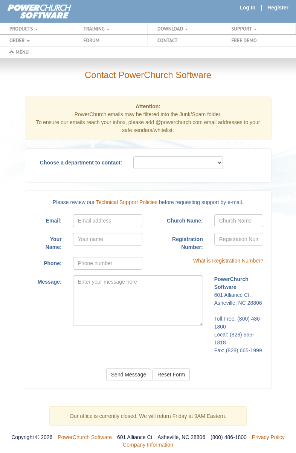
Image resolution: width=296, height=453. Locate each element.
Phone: (52, 263)
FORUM (92, 40)
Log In (247, 8)
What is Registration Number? (228, 261)
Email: (54, 221)
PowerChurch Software (85, 437)
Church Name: (185, 221)
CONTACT (167, 40)
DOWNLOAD (172, 28)
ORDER (19, 40)
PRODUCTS (23, 28)
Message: (50, 282)
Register (277, 8)
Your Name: (54, 243)
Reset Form (171, 375)
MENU (19, 52)
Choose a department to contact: (81, 163)
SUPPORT (244, 28)
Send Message (128, 375)
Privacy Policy (268, 437)
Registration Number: (187, 243)
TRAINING (97, 28)
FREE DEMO (244, 40)
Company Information (148, 445)
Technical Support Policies (126, 202)
